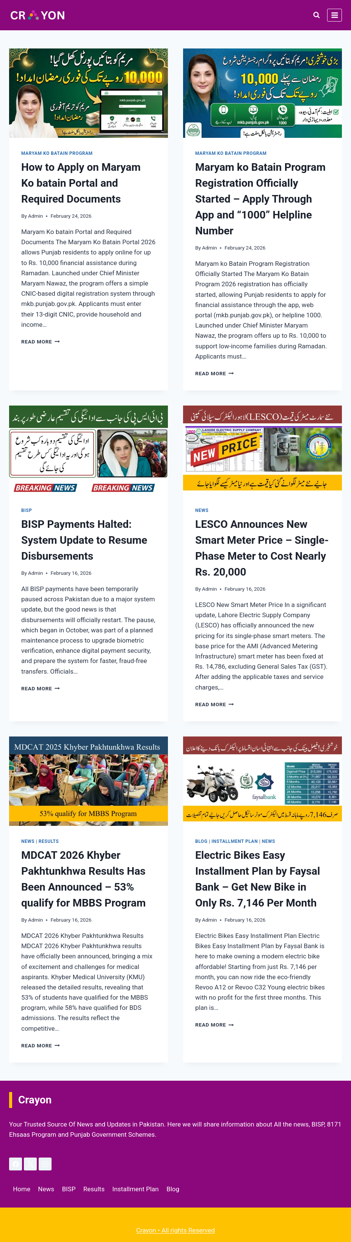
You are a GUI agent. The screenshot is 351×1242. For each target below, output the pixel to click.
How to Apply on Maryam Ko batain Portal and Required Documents (81, 183)
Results (49, 841)
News (201, 510)
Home (21, 1189)
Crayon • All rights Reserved (175, 1230)
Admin (35, 216)
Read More (40, 342)
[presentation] (88, 93)
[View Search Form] (316, 15)
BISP (26, 510)
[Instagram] (45, 1164)
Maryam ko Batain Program (57, 153)
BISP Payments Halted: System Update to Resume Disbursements (84, 540)
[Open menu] (334, 15)
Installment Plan (235, 841)
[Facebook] (15, 1164)
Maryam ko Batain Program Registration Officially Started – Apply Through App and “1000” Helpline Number (260, 199)
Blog (201, 841)
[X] (30, 1164)
